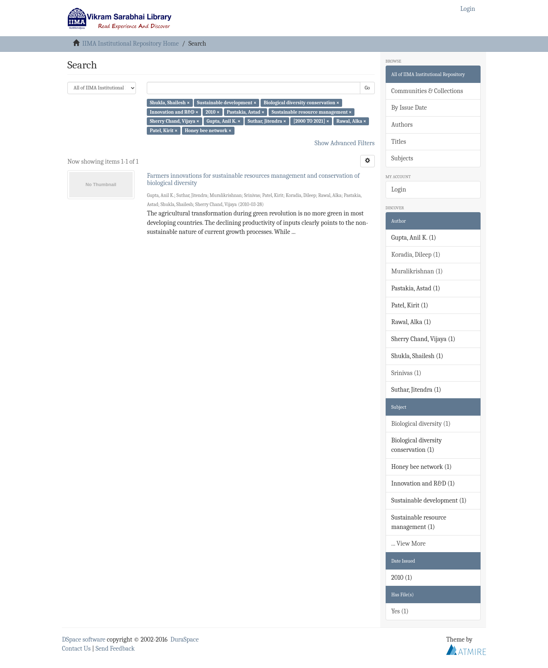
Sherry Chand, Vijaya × (174, 121)
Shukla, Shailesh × (170, 102)
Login (398, 189)
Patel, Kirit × (163, 130)
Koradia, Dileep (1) (415, 255)
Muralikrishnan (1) (417, 271)
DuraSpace (184, 639)
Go (367, 88)
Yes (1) (400, 611)
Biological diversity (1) (421, 424)
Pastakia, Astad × (246, 111)
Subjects (402, 158)
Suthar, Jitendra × (267, 121)
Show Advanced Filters (345, 143)
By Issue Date (409, 108)
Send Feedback (115, 648)
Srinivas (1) (406, 373)
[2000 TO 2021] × (311, 121)
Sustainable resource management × (312, 111)
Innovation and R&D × (174, 111)
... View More (408, 543)
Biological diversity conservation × (301, 102)
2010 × (212, 111)
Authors (402, 125)
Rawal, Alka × (351, 121)
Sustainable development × (227, 102)
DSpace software (83, 639)
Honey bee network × (208, 130)
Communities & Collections (427, 91)
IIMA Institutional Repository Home (130, 43)
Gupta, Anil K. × (223, 121)
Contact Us (76, 648)
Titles (398, 142)
